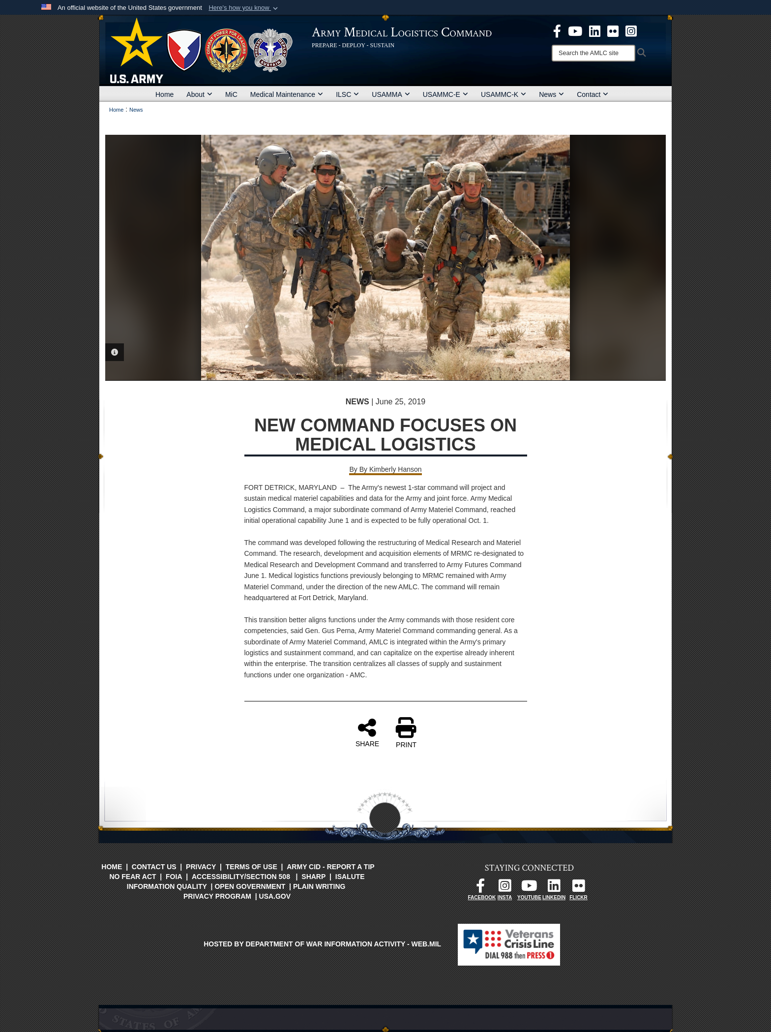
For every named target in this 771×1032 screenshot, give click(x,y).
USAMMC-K (503, 94)
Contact (592, 94)
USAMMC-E (445, 94)
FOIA (174, 876)
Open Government (249, 886)
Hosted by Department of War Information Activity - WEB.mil (322, 944)
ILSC (347, 94)
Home (164, 94)
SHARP (313, 876)
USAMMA (391, 94)
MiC (231, 94)
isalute (350, 876)
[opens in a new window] (557, 30)
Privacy (201, 867)
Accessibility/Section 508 (241, 876)
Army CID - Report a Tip (330, 867)
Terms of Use (251, 867)
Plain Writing (319, 886)
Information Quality (167, 886)
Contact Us (154, 867)
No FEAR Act (132, 876)
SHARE (367, 732)
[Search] (593, 53)
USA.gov (275, 896)
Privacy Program (217, 896)
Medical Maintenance (286, 94)
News (551, 94)
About (199, 94)
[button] (244, 8)
